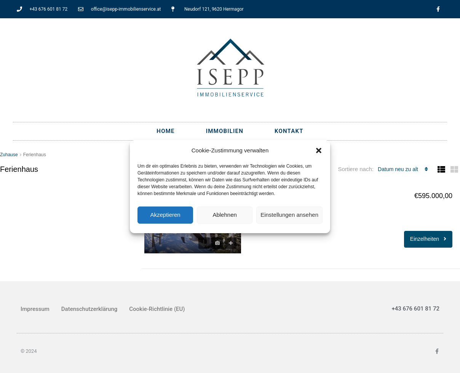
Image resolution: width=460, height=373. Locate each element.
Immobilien (224, 131)
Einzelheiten (428, 239)
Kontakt (289, 131)
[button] (319, 150)
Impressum (35, 309)
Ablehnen (224, 214)
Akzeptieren (165, 214)
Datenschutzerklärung (89, 309)
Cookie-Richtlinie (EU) (157, 309)
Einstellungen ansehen (289, 214)
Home (165, 131)
